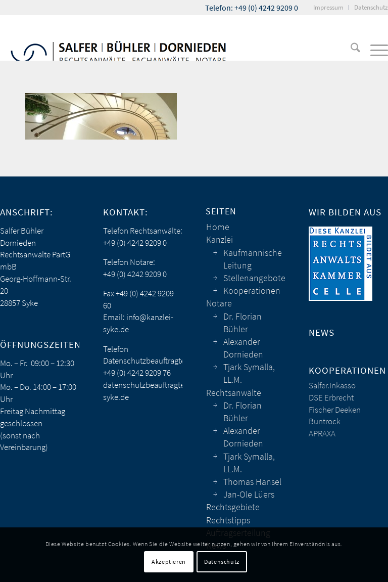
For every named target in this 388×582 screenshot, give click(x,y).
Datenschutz (221, 561)
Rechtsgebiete (233, 507)
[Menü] (374, 49)
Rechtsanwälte (233, 392)
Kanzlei (219, 239)
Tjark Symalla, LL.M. (249, 373)
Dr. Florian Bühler (242, 322)
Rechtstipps (228, 520)
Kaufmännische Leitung (252, 259)
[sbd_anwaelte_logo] (118, 38)
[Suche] (350, 49)
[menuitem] (328, 7)
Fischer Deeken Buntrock (335, 415)
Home (217, 227)
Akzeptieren (169, 561)
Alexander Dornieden (243, 348)
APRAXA (322, 433)
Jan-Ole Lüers (248, 494)
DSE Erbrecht (331, 397)
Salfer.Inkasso (332, 385)
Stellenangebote (254, 278)
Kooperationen (251, 290)
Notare (219, 303)
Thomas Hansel (252, 481)
